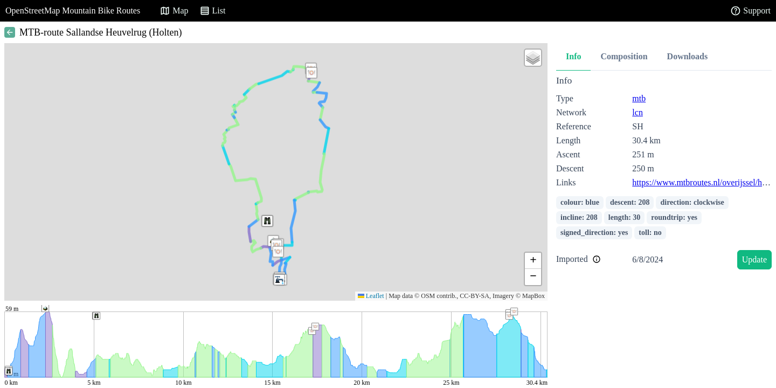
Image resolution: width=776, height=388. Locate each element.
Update (754, 259)
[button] (278, 251)
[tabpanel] (664, 174)
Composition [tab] (623, 56)
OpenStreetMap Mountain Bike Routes (72, 10)
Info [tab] (573, 56)
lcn (637, 112)
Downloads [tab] (687, 56)
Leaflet (371, 296)
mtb (639, 98)
